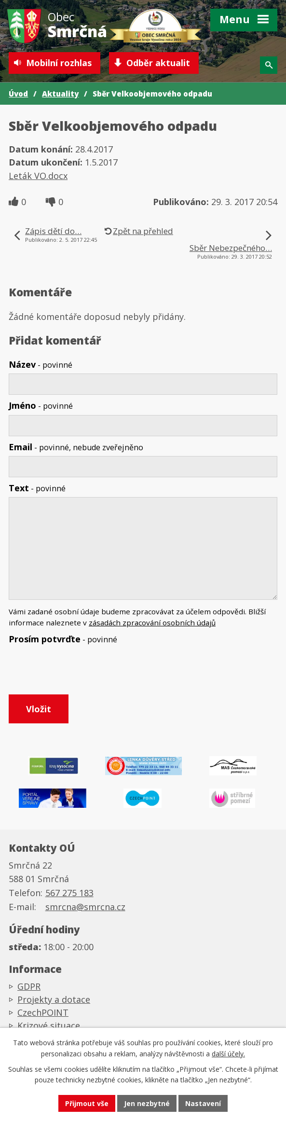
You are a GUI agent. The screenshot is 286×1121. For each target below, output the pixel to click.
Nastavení (203, 1103)
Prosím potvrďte (63, 639)
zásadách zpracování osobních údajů (152, 622)
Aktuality (60, 93)
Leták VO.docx (38, 175)
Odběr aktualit (158, 63)
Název (40, 364)
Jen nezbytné (147, 1103)
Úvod (18, 93)
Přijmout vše (87, 1103)
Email (76, 447)
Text (37, 488)
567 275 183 (69, 893)
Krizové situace (48, 1025)
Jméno (41, 405)
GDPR (29, 986)
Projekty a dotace (53, 999)
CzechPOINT (42, 1012)
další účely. (228, 1053)
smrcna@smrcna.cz (85, 907)
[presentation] (80, 671)
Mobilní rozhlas (59, 63)
